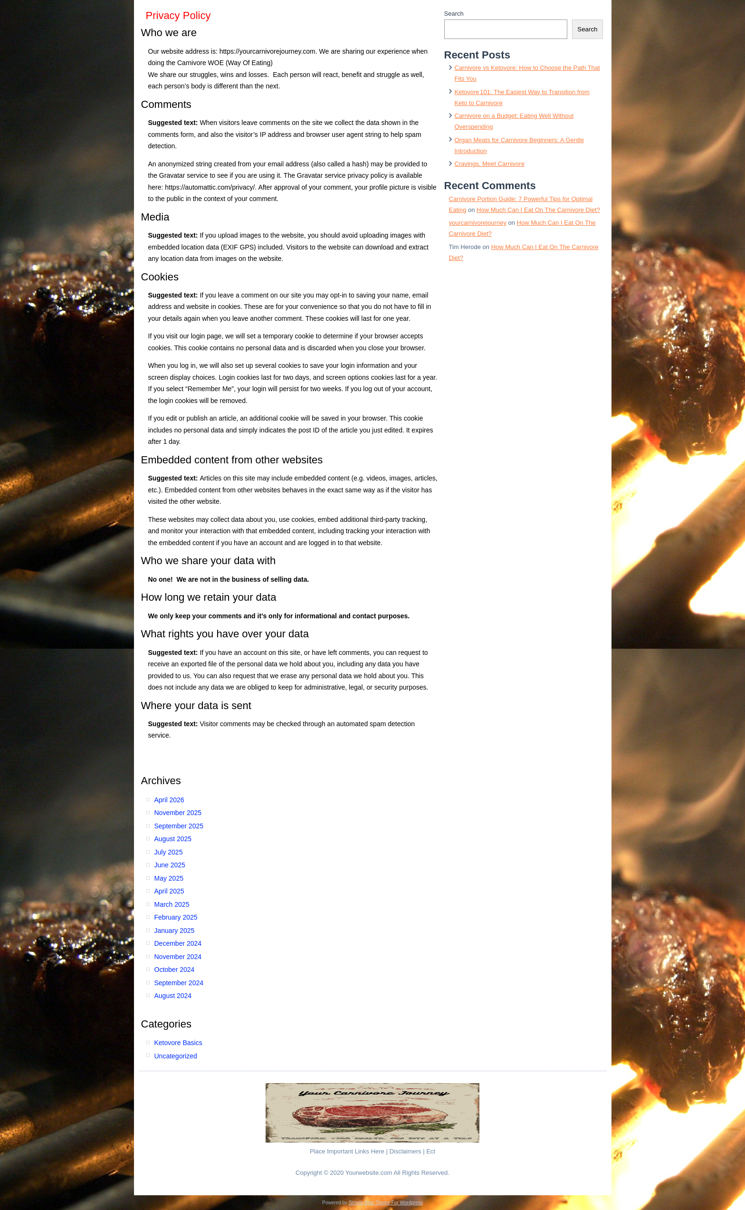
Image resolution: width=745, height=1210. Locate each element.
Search (454, 13)
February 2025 (176, 917)
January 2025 (174, 930)
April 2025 (169, 891)
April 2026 (169, 800)
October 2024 (174, 969)
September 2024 (179, 983)
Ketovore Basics (178, 1043)
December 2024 (178, 943)
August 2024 (173, 995)
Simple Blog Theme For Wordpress (386, 1202)
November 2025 (178, 812)
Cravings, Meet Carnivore (490, 163)
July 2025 (168, 852)
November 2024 (178, 956)
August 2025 (173, 839)
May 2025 (168, 878)
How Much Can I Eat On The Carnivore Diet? (538, 209)
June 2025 (169, 865)
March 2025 (172, 904)
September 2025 (179, 826)
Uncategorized (175, 1056)
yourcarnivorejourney (477, 222)
